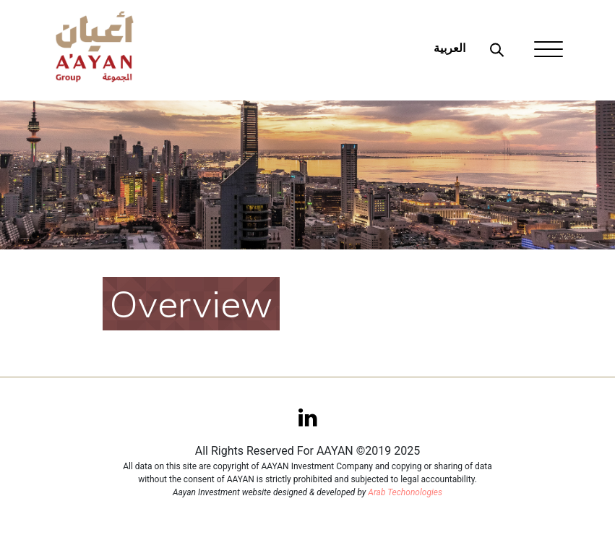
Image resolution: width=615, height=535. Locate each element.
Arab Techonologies (405, 492)
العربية (449, 48)
